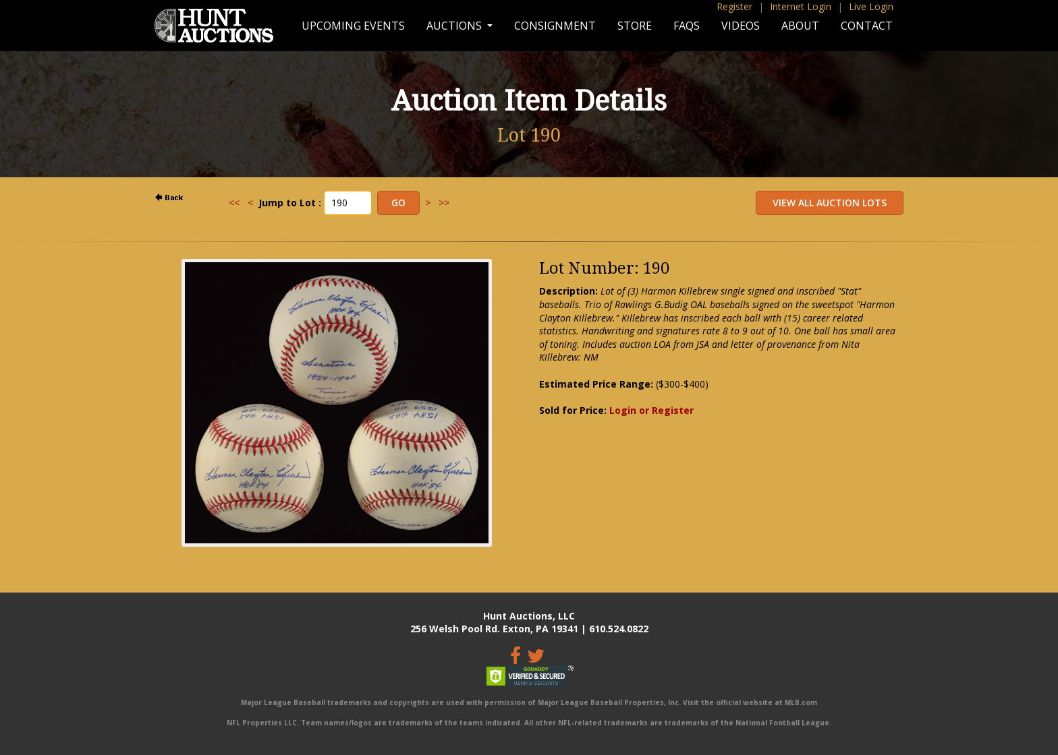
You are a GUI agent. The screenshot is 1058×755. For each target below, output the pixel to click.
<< (234, 202)
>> (444, 202)
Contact (867, 25)
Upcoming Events (353, 25)
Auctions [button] (455, 25)
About (800, 25)
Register (734, 6)
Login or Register (651, 410)
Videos (740, 25)
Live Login (871, 6)
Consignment (555, 25)
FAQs (686, 25)
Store (634, 25)
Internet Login (800, 6)
